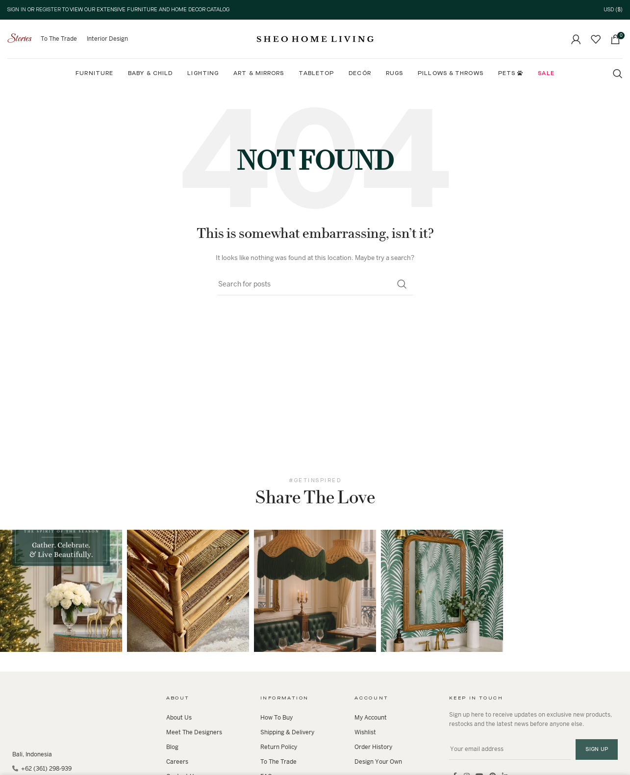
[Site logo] (315, 39)
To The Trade (278, 762)
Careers (177, 762)
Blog (172, 747)
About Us (179, 718)
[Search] (618, 73)
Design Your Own (378, 762)
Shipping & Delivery (287, 732)
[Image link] (31, 715)
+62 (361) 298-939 (46, 769)
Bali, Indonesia (32, 754)
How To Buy (276, 718)
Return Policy (278, 747)
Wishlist (365, 732)
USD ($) (613, 10)
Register (48, 10)
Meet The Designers (194, 732)
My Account (370, 718)
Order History (373, 747)
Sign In (16, 10)
